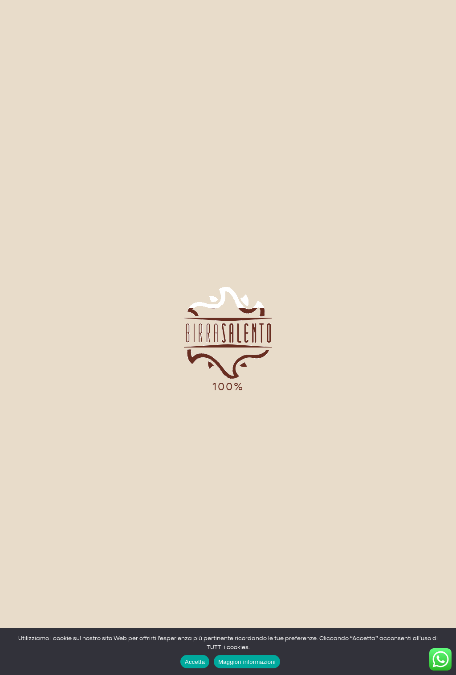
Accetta (195, 662)
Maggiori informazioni (247, 662)
